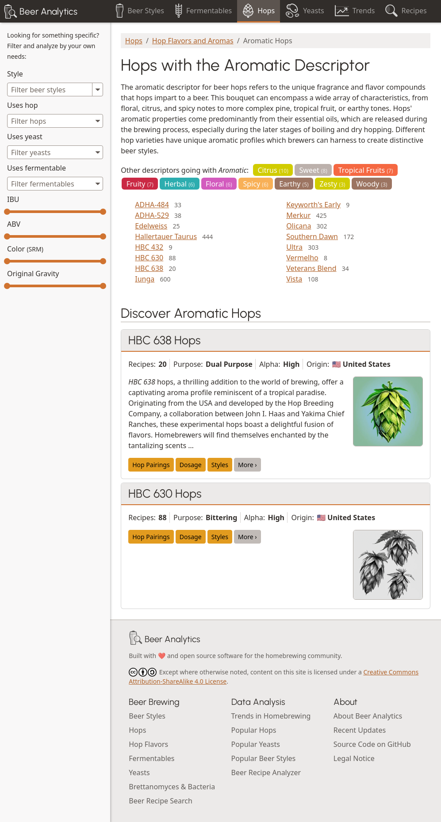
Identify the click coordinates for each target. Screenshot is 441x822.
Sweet (313, 170)
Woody (371, 184)
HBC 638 (149, 268)
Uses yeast (24, 136)
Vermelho (302, 258)
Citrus (272, 170)
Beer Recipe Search (160, 801)
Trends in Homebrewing (271, 716)
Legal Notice (354, 758)
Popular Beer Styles (263, 758)
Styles (219, 464)
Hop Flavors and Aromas (193, 41)
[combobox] (55, 121)
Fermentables (151, 758)
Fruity (140, 184)
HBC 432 (149, 247)
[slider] (7, 212)
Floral (219, 184)
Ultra (294, 247)
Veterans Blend (311, 268)
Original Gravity (33, 273)
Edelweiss (151, 226)
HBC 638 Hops (164, 340)
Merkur (298, 215)
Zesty (332, 184)
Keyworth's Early (313, 204)
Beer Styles (147, 716)
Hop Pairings (150, 464)
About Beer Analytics (368, 716)
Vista (294, 279)
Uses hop (22, 105)
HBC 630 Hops (165, 494)
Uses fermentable (36, 168)
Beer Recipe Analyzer (266, 772)
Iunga (144, 279)
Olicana (298, 226)
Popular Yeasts (255, 744)
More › (247, 464)
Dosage (191, 464)
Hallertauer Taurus (166, 236)
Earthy (294, 184)
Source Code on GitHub (372, 744)
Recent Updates (360, 730)
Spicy (255, 184)
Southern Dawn (312, 236)
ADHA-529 (152, 215)
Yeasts (139, 772)
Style (15, 74)
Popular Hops (253, 730)
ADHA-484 (152, 204)
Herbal (180, 184)
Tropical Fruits (365, 170)
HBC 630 (149, 258)
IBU (13, 199)
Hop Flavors (148, 744)
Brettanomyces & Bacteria (172, 787)
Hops (133, 41)
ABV (13, 224)
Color (25, 249)
